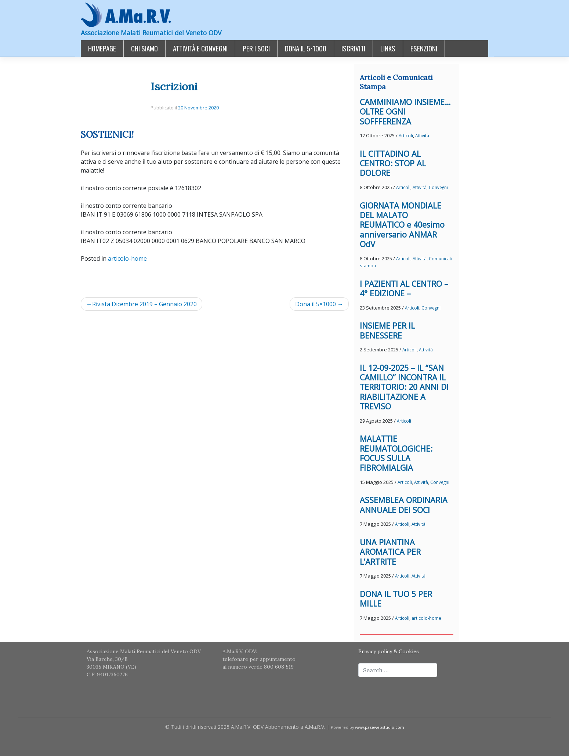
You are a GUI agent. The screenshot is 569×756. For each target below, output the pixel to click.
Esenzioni (423, 48)
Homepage (102, 48)
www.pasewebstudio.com (379, 727)
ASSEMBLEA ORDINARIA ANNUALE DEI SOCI (403, 505)
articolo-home (127, 258)
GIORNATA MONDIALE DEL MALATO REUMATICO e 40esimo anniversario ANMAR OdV (402, 225)
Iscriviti (353, 48)
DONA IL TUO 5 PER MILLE (396, 599)
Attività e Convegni (200, 48)
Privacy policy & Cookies (388, 651)
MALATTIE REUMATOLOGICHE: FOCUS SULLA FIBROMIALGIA (396, 453)
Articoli (406, 135)
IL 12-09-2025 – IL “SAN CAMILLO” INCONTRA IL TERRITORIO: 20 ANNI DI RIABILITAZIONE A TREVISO (404, 387)
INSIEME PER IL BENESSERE (387, 330)
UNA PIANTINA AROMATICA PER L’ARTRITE (390, 552)
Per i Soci (256, 48)
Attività (422, 135)
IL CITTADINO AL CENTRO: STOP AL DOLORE (393, 163)
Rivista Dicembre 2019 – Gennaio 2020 (144, 304)
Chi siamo (144, 48)
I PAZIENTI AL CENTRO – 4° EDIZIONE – (404, 288)
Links (387, 48)
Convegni (438, 187)
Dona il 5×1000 (305, 48)
